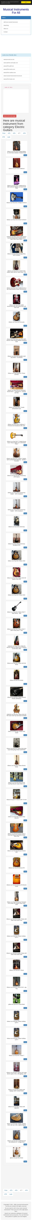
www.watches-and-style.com (11, 62)
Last (8, 137)
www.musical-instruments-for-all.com (13, 75)
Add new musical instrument (11, 22)
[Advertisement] (16, 45)
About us (6, 28)
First (3, 133)
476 (14, 133)
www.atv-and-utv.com (9, 59)
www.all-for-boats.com (9, 79)
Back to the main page (9, 116)
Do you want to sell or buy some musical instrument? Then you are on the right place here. (16, 1209)
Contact (5, 32)
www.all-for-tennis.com (9, 69)
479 (3, 137)
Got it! (26, 2)
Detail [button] (25, 155)
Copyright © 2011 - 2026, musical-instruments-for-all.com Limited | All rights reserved (16, 1205)
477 (19, 133)
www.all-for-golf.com (9, 66)
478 (24, 133)
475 (9, 133)
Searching (6, 25)
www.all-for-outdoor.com (10, 72)
